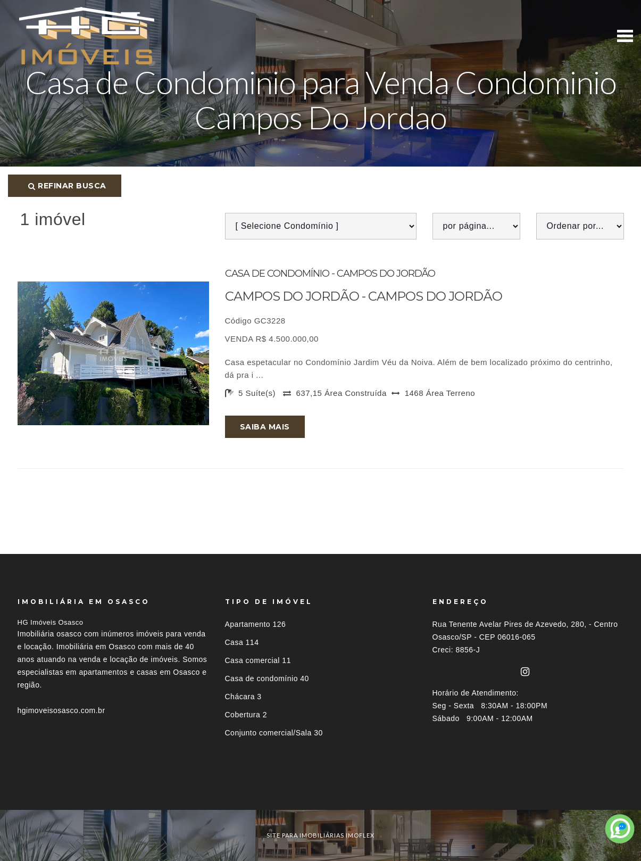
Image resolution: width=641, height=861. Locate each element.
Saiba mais (265, 427)
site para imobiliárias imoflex (320, 835)
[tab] (321, 790)
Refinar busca (67, 186)
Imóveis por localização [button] (61, 790)
